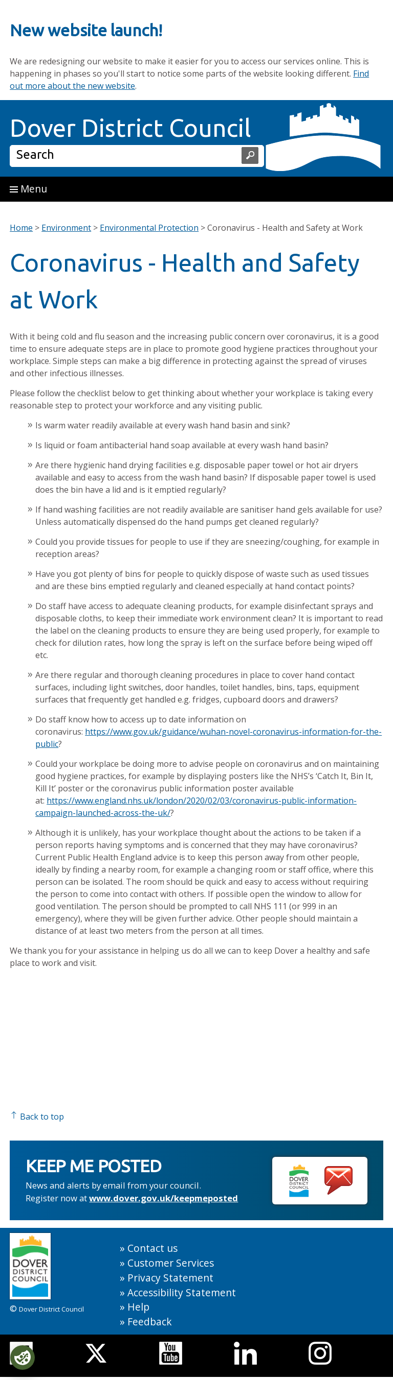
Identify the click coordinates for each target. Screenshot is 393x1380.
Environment (66, 227)
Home (21, 227)
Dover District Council (130, 127)
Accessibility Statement (181, 1292)
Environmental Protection (149, 227)
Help (138, 1307)
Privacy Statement (170, 1278)
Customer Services (170, 1263)
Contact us (152, 1248)
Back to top (37, 1116)
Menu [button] (28, 189)
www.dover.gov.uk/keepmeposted (163, 1198)
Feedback (149, 1321)
